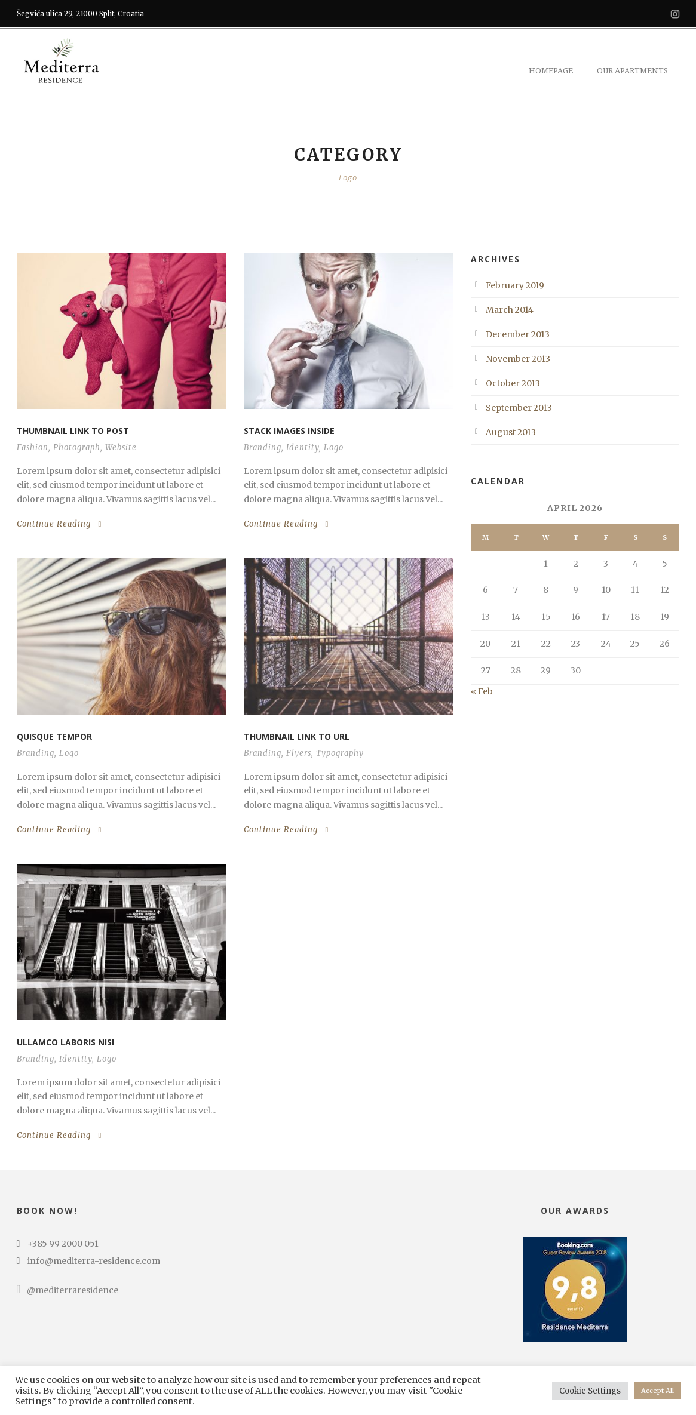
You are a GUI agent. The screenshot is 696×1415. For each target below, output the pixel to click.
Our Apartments (632, 70)
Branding (262, 447)
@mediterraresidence (67, 1290)
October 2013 (513, 383)
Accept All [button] (657, 1390)
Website (121, 447)
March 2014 (510, 309)
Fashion (32, 447)
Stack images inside (289, 430)
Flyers (298, 753)
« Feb (482, 691)
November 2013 (518, 358)
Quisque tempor (54, 736)
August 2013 (511, 432)
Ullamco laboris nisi (65, 1042)
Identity (302, 447)
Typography (340, 753)
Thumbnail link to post (73, 430)
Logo (334, 447)
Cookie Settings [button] (590, 1391)
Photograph (76, 447)
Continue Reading (59, 524)
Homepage (551, 70)
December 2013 (518, 334)
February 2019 (515, 285)
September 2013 (519, 407)
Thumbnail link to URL (296, 736)
